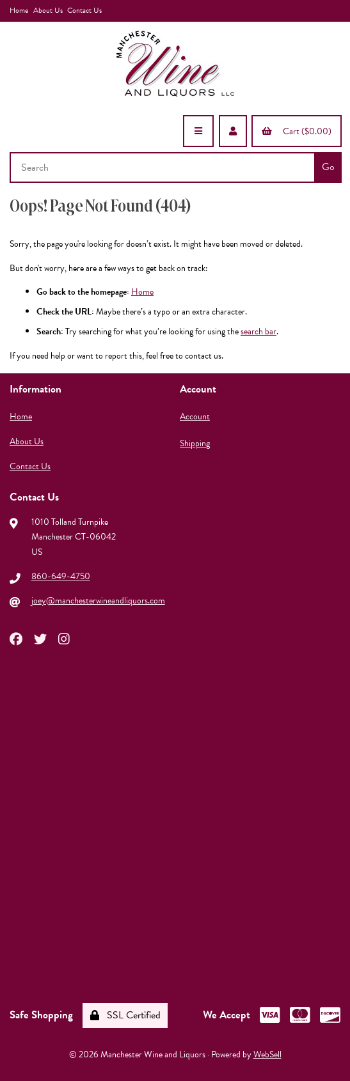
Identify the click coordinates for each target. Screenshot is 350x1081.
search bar (258, 331)
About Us (48, 10)
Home (19, 10)
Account (195, 416)
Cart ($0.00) (296, 131)
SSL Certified (125, 1015)
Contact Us (84, 10)
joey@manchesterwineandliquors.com (98, 600)
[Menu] (198, 131)
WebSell (267, 1054)
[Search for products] (163, 167)
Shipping (195, 443)
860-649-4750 (60, 576)
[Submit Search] (328, 167)
